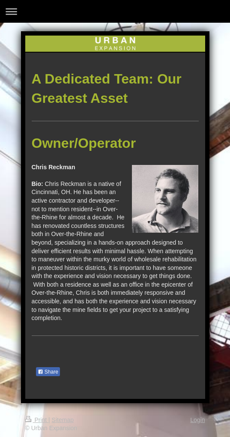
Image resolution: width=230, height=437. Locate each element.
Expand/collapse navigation (115, 11)
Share (48, 372)
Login (197, 419)
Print (37, 419)
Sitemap (63, 419)
